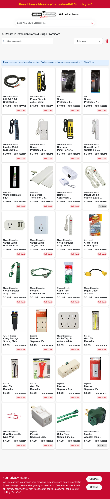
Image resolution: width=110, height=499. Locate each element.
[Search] (92, 22)
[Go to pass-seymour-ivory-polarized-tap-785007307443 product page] (42, 330)
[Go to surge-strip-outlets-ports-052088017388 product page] (95, 138)
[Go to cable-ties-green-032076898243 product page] (69, 426)
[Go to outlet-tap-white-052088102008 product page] (69, 330)
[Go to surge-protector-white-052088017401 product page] (42, 138)
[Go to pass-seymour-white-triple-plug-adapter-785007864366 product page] (95, 378)
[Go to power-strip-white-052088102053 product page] (69, 234)
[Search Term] (55, 23)
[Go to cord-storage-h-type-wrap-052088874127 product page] (15, 426)
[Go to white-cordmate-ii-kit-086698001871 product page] (15, 186)
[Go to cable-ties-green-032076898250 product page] (69, 282)
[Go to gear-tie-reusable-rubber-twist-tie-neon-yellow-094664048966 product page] (95, 330)
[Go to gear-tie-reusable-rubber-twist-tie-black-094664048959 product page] (15, 378)
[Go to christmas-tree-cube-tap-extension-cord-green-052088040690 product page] (42, 282)
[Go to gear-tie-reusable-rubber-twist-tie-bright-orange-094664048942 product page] (42, 378)
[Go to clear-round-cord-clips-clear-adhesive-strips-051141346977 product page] (95, 234)
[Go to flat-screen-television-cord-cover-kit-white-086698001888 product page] (42, 186)
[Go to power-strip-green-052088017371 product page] (15, 282)
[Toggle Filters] (106, 41)
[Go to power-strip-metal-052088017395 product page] (42, 91)
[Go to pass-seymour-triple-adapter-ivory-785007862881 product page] (69, 378)
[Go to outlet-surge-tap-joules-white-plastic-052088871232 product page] (42, 234)
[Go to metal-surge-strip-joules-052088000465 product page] (15, 138)
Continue (94, 479)
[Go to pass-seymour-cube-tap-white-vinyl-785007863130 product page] (42, 426)
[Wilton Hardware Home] (44, 14)
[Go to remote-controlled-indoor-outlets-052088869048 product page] (69, 186)
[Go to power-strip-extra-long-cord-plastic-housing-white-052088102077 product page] (95, 186)
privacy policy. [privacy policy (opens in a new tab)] (14, 489)
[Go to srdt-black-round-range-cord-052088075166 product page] (15, 91)
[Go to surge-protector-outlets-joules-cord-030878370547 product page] (95, 91)
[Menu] (6, 15)
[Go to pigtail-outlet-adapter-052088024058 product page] (95, 282)
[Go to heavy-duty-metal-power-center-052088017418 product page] (69, 138)
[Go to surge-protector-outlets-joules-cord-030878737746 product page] (69, 91)
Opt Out (94, 487)
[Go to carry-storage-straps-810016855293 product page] (15, 330)
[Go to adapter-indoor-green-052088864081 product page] (95, 426)
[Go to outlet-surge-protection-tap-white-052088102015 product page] (15, 234)
